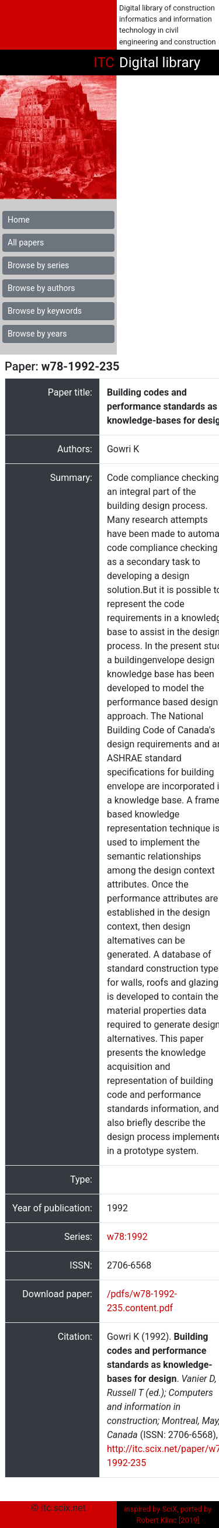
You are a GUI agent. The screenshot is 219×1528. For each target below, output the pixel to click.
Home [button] (19, 219)
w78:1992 (127, 1236)
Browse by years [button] (37, 333)
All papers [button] (26, 242)
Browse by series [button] (38, 265)
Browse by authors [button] (41, 288)
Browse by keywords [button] (45, 311)
